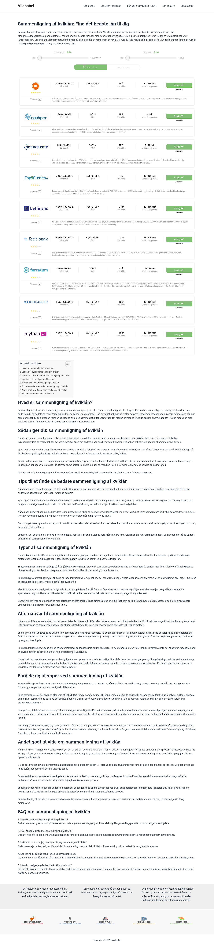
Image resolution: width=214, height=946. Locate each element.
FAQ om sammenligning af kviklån (39, 393)
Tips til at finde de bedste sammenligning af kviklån (47, 375)
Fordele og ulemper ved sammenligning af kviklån (46, 386)
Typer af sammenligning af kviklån (39, 379)
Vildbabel (26, 6)
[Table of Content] (71, 364)
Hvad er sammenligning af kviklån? (39, 368)
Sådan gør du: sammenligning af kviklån (42, 371)
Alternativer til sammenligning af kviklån (42, 382)
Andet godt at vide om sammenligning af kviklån (46, 390)
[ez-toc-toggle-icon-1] (69, 363)
